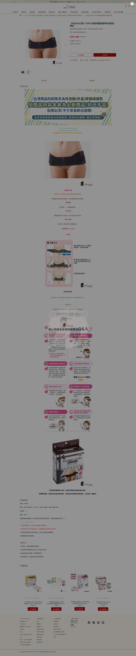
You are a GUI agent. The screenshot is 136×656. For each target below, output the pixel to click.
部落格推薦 (108, 12)
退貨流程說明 (40, 634)
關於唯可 (15, 12)
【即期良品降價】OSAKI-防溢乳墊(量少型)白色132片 (80, 602)
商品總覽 (56, 621)
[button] (65, 45)
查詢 (38, 621)
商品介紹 (44, 80)
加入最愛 (74, 60)
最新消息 (24, 12)
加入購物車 (81, 55)
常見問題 (39, 637)
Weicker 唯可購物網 (39, 652)
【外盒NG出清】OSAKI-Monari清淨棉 (103, 602)
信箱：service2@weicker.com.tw (26, 634)
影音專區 (56, 626)
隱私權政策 (40, 642)
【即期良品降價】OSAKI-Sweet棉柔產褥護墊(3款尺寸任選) (56, 602)
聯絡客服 (39, 639)
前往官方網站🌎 (118, 12)
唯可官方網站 (57, 629)
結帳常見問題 (40, 629)
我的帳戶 (39, 626)
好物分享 (56, 624)
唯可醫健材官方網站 (59, 632)
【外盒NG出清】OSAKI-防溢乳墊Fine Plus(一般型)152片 (33, 602)
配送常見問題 (40, 632)
